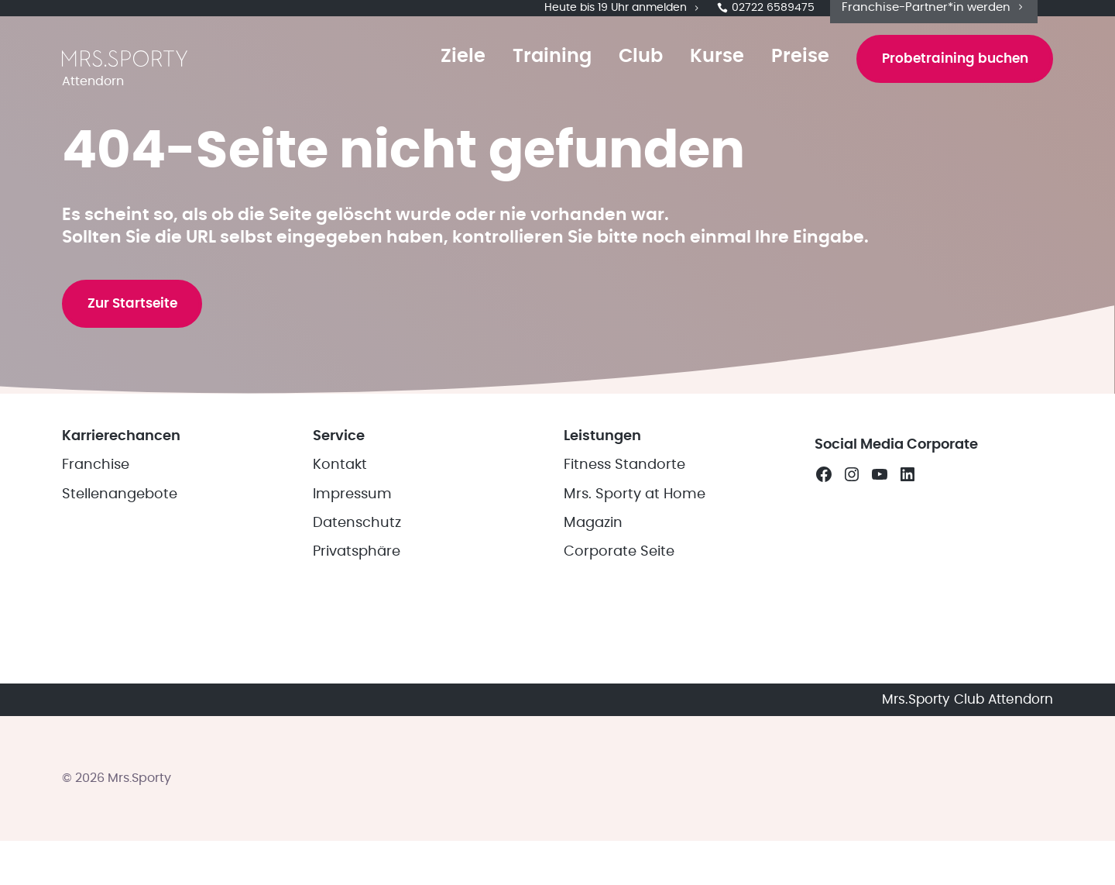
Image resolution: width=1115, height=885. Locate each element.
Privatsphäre (356, 726)
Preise (775, 79)
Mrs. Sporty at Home (634, 668)
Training (527, 79)
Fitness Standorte (624, 639)
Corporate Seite (619, 726)
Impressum (352, 668)
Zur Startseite (143, 435)
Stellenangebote (119, 668)
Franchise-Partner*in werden (934, 14)
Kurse (692, 79)
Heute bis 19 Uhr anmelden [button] (623, 15)
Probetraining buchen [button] (942, 81)
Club (616, 79)
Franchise (95, 639)
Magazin (593, 697)
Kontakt (340, 639)
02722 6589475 (766, 15)
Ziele (438, 79)
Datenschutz (357, 697)
